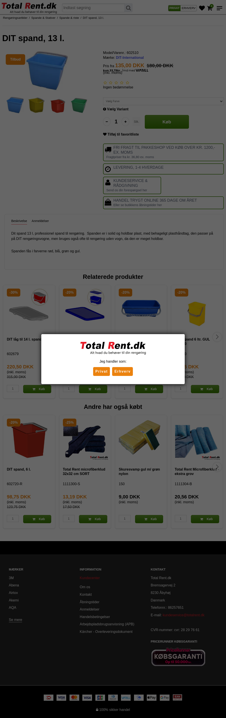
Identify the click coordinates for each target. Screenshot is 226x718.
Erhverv (122, 371)
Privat (101, 371)
